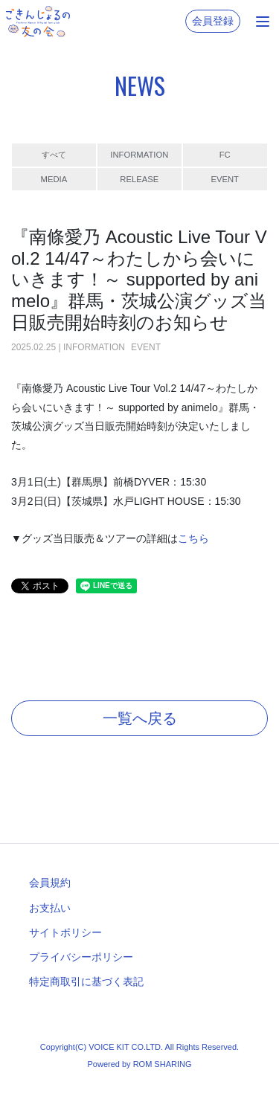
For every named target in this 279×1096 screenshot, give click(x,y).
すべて (54, 154)
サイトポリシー (65, 932)
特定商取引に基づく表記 (86, 981)
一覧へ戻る (140, 718)
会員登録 (213, 21)
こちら (193, 538)
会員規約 (50, 883)
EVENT (225, 179)
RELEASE (139, 179)
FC (225, 154)
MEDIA (54, 179)
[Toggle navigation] (262, 21)
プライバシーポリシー (81, 957)
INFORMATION (139, 154)
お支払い (50, 908)
